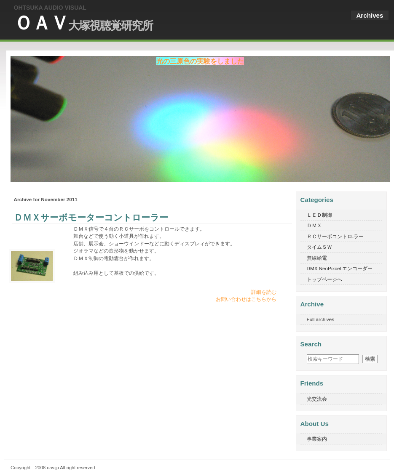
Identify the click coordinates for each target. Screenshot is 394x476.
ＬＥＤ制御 (319, 215)
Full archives (321, 319)
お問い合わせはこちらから (246, 299)
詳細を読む (263, 292)
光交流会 (317, 399)
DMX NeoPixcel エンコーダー (340, 268)
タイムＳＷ (319, 247)
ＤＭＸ (314, 225)
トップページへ (324, 279)
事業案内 (317, 438)
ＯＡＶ (83, 23)
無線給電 (317, 258)
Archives (369, 15)
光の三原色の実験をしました (200, 61)
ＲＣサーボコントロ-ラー (335, 236)
